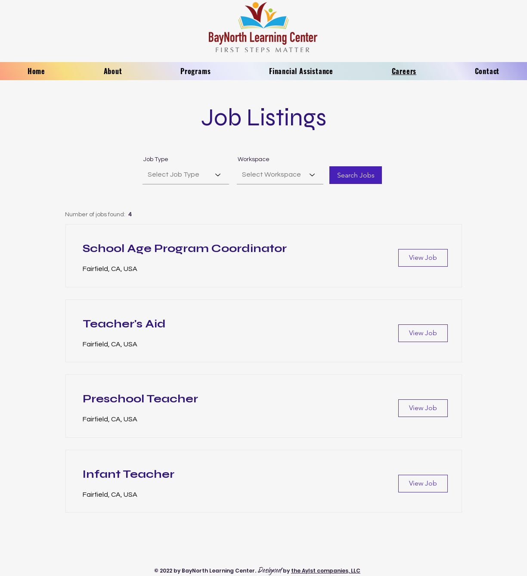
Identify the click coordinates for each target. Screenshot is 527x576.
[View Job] (423, 258)
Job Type (155, 159)
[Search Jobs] (355, 175)
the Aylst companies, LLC (325, 570)
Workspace (254, 159)
